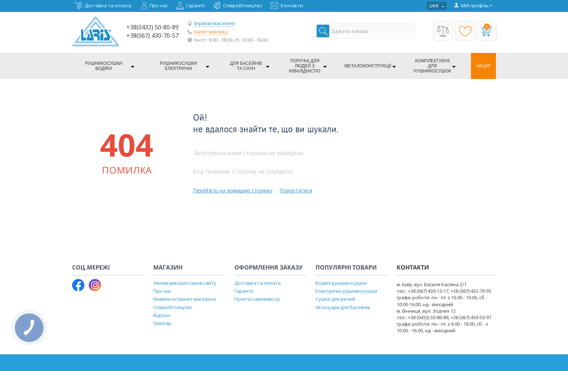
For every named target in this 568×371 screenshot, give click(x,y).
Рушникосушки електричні (178, 66)
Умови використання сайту (184, 283)
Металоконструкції (367, 65)
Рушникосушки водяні (103, 66)
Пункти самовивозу (257, 299)
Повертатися (296, 190)
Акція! (483, 65)
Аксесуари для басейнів (343, 307)
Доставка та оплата (108, 5)
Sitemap (162, 323)
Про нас (159, 5)
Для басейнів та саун (246, 66)
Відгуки (161, 315)
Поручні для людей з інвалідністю (305, 66)
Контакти (292, 5)
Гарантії (195, 5)
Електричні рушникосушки (346, 291)
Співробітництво (242, 5)
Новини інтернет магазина (184, 299)
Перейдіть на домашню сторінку (232, 190)
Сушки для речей (335, 299)
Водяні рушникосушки (341, 283)
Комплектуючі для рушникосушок (432, 66)
